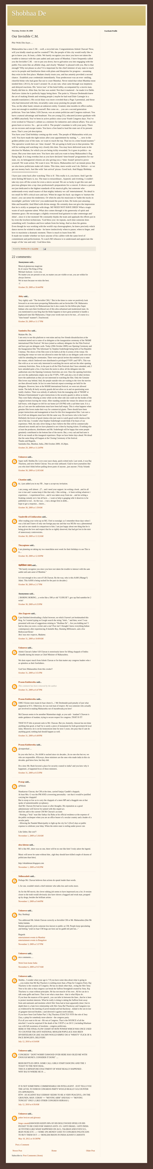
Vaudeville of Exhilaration (30, 517)
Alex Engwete (24, 613)
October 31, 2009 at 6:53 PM (30, 773)
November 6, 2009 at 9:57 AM (30, 967)
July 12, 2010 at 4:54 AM (28, 1041)
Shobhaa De (29, 13)
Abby (20, 296)
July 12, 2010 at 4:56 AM (28, 1104)
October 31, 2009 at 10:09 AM (30, 639)
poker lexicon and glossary (29, 1117)
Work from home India (27, 963)
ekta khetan (23, 845)
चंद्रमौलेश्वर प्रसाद (24, 565)
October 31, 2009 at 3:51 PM (30, 673)
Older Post (90, 1151)
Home (54, 1151)
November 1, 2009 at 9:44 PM (30, 901)
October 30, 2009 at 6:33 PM (30, 604)
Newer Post (17, 1151)
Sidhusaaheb (24, 876)
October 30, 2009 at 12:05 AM (30, 470)
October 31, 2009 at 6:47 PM (30, 690)
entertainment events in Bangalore (32, 940)
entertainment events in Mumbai (31, 937)
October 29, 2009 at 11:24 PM (30, 448)
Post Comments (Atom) (33, 1155)
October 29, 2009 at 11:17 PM (30, 321)
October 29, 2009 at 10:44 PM (30, 287)
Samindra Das (24, 331)
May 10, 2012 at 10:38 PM (29, 1139)
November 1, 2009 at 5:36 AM (30, 836)
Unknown (22, 457)
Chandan (22, 480)
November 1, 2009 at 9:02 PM (30, 867)
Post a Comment (22, 1145)
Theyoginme (23, 545)
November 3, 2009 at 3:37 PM (30, 944)
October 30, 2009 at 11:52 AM (30, 536)
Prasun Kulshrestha (27, 682)
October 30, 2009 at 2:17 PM (30, 584)
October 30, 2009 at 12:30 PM (30, 556)
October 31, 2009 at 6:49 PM (30, 736)
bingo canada (23, 1123)
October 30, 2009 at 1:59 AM (30, 507)
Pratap (21, 782)
